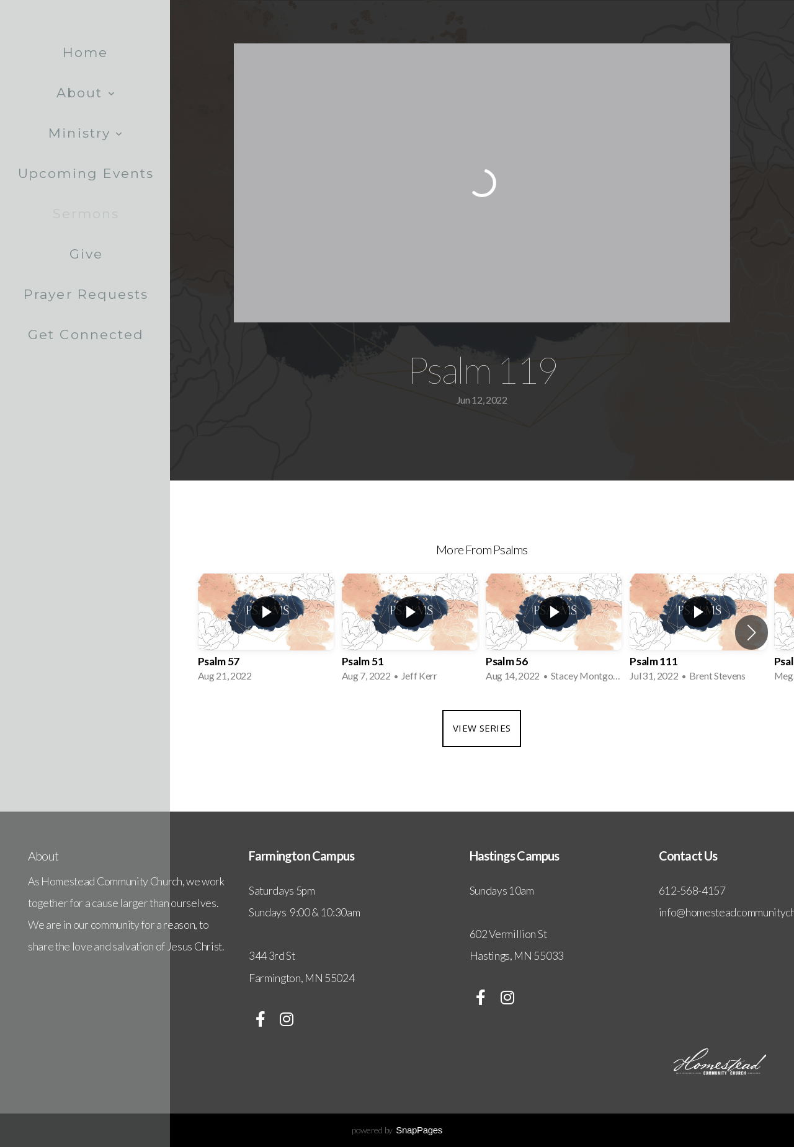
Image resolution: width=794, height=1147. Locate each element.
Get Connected (86, 334)
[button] (751, 632)
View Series (482, 728)
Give (86, 254)
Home (85, 52)
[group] (266, 632)
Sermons (86, 213)
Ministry (85, 133)
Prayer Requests (86, 294)
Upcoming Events (86, 173)
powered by (397, 1130)
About (86, 92)
